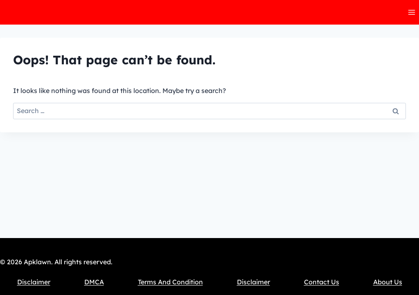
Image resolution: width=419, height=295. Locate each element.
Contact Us (321, 282)
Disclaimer (33, 282)
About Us (387, 282)
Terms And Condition (170, 282)
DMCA (94, 282)
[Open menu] (411, 12)
